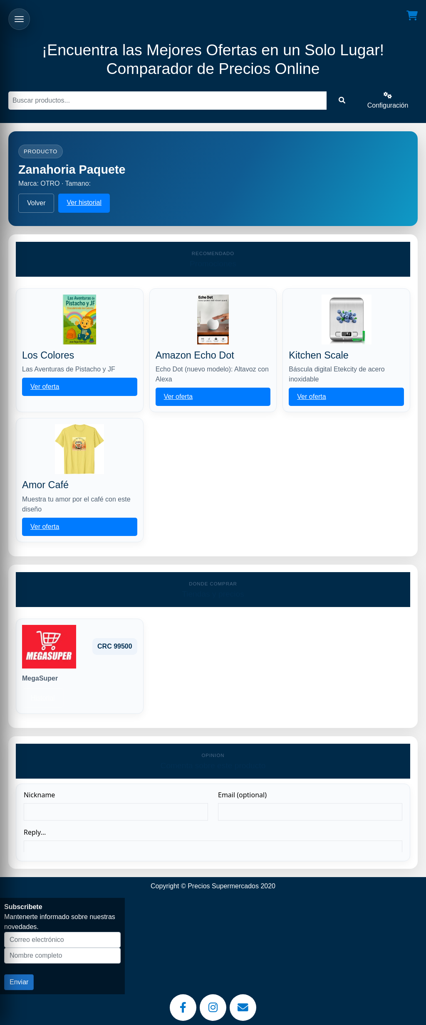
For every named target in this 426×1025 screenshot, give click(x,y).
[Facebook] (183, 1007)
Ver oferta (44, 386)
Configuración (388, 100)
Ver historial (84, 202)
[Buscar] (167, 100)
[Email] (243, 1007)
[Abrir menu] (19, 19)
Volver (36, 202)
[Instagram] (213, 1007)
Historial (43, 697)
